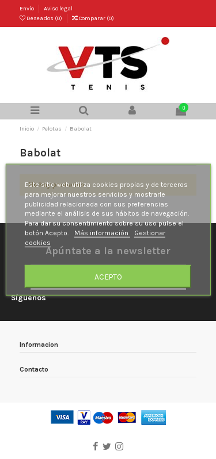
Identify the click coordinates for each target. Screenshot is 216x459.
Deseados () (41, 18)
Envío (27, 8)
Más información (102, 233)
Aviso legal (58, 8)
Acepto (108, 276)
